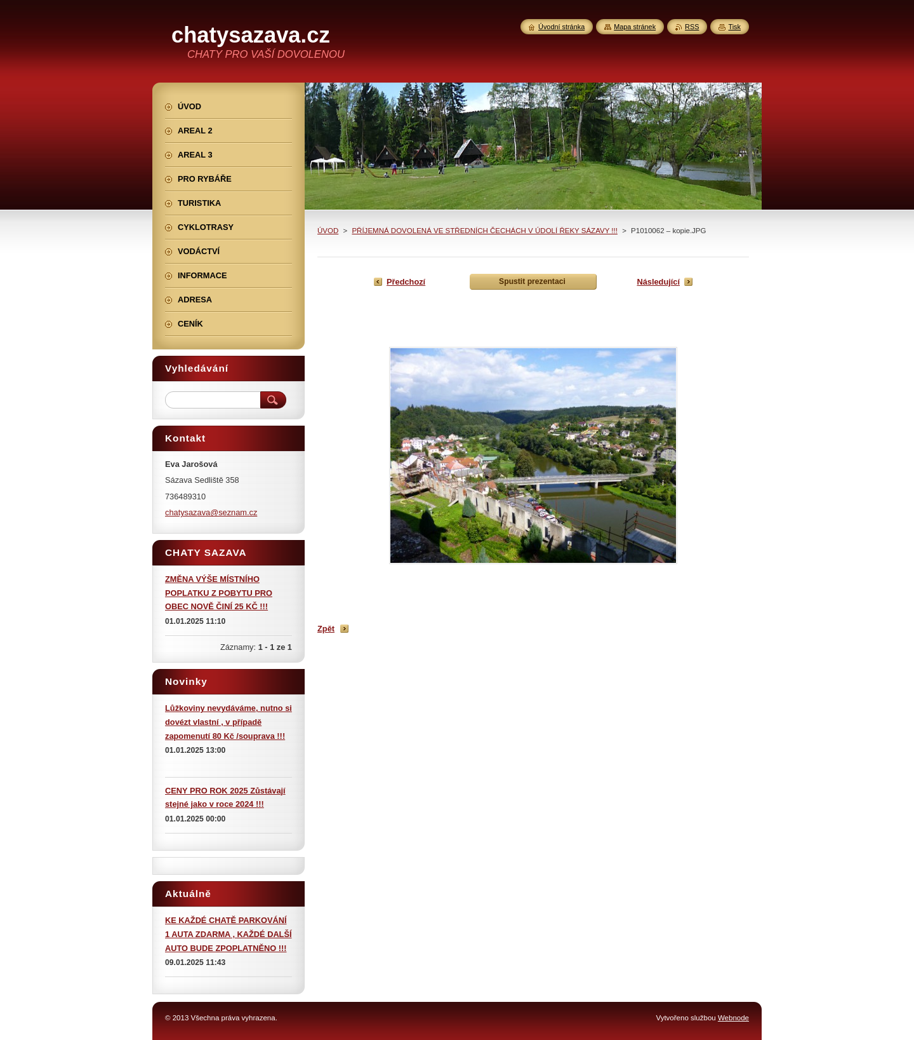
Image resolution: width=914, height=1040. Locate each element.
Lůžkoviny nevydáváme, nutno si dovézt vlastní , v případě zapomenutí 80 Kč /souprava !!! (228, 722)
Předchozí (406, 282)
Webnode (733, 1018)
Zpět (325, 628)
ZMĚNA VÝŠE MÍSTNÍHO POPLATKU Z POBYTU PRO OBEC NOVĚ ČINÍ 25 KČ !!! (218, 593)
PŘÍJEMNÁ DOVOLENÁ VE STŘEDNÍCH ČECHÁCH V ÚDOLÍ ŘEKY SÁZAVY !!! (485, 230)
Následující (658, 282)
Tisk (734, 26)
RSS (692, 26)
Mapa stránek (635, 26)
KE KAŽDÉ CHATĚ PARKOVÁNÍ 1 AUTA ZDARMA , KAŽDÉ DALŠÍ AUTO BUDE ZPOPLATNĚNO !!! (228, 934)
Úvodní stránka (561, 26)
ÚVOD (327, 230)
